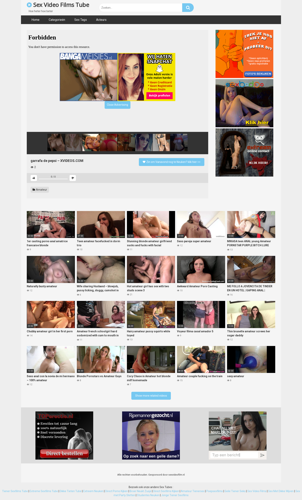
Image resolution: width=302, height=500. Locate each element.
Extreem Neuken (93, 491)
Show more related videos (151, 395)
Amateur (40, 189)
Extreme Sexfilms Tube (44, 491)
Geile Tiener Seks (235, 491)
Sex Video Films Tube (58, 5)
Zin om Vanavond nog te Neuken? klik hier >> (171, 161)
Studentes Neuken (148, 495)
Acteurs (101, 20)
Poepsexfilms (214, 491)
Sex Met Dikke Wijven (281, 491)
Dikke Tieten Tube (70, 491)
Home (35, 20)
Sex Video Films (256, 491)
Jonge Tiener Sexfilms (175, 495)
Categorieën (57, 20)
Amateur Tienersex (193, 491)
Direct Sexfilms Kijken (166, 491)
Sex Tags (80, 20)
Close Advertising (117, 104)
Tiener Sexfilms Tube (15, 491)
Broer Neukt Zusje (140, 491)
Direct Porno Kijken (116, 491)
